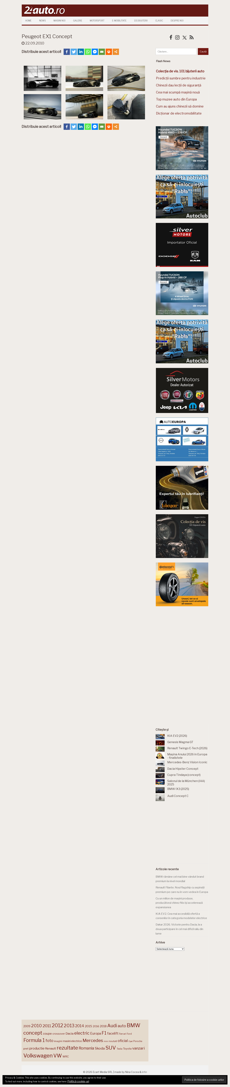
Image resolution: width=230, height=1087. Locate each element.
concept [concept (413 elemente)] (32, 1033)
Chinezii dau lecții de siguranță (178, 85)
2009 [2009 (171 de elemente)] (26, 1026)
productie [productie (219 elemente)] (36, 1048)
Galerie (77, 20)
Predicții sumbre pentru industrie (181, 78)
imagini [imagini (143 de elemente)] (58, 1041)
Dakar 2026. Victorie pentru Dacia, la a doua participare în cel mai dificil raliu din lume (179, 929)
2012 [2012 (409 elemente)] (57, 1025)
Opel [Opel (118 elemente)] (130, 1041)
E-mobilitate (119, 20)
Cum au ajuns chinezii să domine (180, 106)
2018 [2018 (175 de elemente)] (103, 1026)
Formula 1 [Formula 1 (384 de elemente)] (34, 1040)
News (42, 20)
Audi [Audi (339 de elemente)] (112, 1025)
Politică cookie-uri (78, 1081)
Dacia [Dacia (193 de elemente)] (69, 1033)
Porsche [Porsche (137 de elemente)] (137, 1041)
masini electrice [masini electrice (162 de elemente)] (72, 1041)
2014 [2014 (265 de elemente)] (79, 1025)
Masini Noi (59, 20)
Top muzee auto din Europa (176, 99)
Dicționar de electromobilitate (179, 113)
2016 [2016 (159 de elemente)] (96, 1026)
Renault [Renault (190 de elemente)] (50, 1048)
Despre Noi (177, 20)
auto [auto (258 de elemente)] (122, 1026)
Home (28, 20)
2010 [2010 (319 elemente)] (36, 1025)
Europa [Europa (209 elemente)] (95, 1033)
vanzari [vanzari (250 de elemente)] (138, 1048)
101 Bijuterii (141, 20)
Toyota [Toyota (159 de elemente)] (127, 1048)
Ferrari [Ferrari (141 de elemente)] (122, 1033)
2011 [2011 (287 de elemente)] (47, 1025)
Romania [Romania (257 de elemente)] (86, 1048)
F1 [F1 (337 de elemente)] (104, 1033)
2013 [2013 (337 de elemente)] (69, 1025)
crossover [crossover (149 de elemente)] (58, 1033)
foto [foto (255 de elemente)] (49, 1040)
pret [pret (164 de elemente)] (26, 1048)
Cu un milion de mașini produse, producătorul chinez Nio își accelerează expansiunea (179, 903)
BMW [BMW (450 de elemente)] (133, 1025)
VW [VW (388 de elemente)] (57, 1056)
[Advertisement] (183, 638)
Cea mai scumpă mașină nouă (178, 92)
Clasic (159, 20)
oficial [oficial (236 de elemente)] (123, 1041)
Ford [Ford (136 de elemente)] (129, 1033)
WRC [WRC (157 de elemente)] (66, 1056)
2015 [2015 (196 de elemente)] (88, 1026)
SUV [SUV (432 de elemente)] (110, 1048)
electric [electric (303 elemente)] (81, 1033)
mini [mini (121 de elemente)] (106, 1041)
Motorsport (97, 20)
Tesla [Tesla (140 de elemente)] (119, 1048)
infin (144, 1071)
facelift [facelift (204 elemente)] (112, 1033)
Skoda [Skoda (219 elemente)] (100, 1048)
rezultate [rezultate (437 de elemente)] (67, 1048)
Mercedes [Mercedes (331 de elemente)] (93, 1040)
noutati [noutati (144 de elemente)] (113, 1041)
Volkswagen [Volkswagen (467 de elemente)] (38, 1055)
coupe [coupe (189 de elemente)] (47, 1033)
